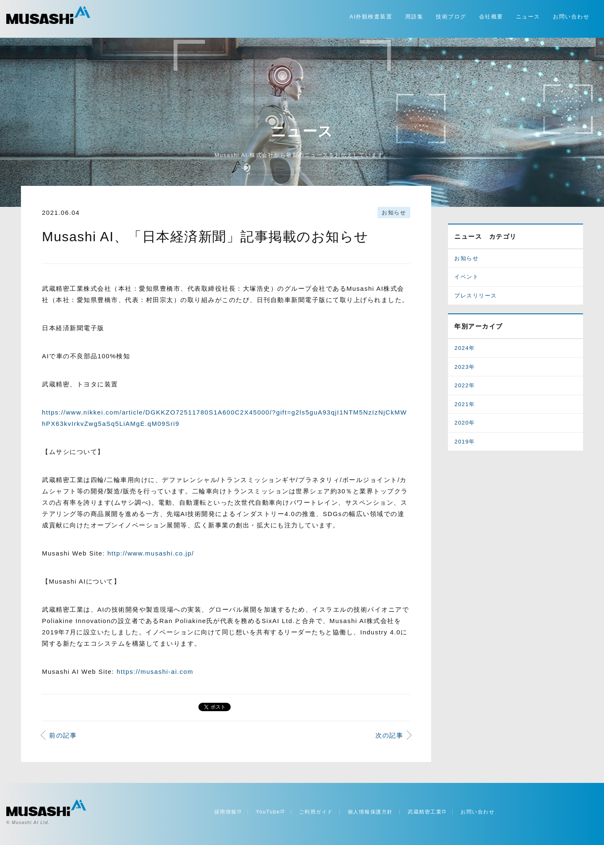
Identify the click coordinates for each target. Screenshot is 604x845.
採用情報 (227, 812)
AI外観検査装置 (370, 16)
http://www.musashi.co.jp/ (150, 553)
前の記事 (63, 735)
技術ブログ (451, 16)
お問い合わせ (571, 16)
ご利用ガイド (316, 812)
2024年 (464, 348)
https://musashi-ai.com (155, 671)
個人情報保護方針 (370, 812)
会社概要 (491, 16)
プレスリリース (475, 295)
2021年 (464, 404)
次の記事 (389, 735)
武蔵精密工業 (427, 812)
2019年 (464, 441)
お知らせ (394, 212)
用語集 (414, 16)
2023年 (464, 367)
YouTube (270, 812)
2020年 (464, 423)
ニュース (528, 16)
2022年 (464, 385)
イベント (466, 277)
